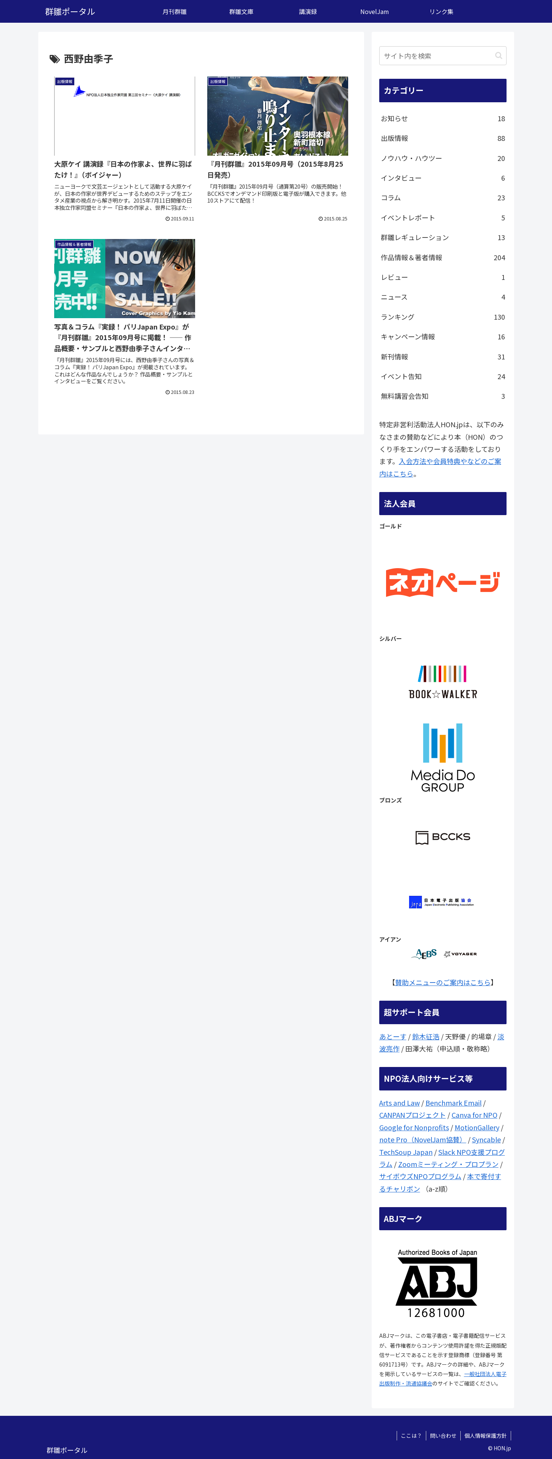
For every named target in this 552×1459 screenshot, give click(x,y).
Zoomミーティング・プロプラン (448, 1164)
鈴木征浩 (425, 1036)
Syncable (486, 1139)
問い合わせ (443, 1435)
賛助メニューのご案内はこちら (443, 982)
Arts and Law (399, 1103)
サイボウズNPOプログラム (420, 1176)
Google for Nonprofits (414, 1127)
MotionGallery (477, 1127)
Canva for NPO (474, 1115)
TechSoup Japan (406, 1152)
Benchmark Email (453, 1103)
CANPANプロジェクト (412, 1115)
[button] (498, 55)
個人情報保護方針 (485, 1435)
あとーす (393, 1036)
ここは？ (411, 1435)
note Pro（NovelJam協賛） (422, 1139)
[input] (443, 55)
